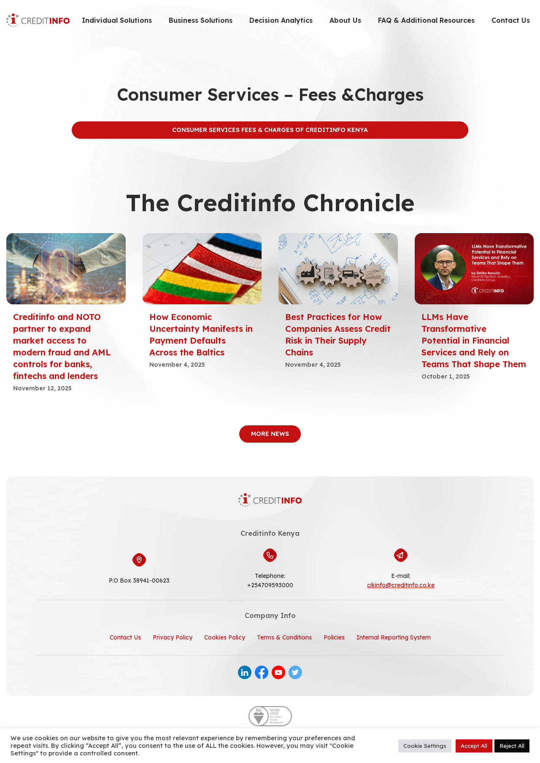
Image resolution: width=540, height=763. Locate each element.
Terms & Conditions (284, 637)
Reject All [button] (512, 745)
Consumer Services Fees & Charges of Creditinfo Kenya (270, 130)
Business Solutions (200, 20)
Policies (334, 637)
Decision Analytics (281, 20)
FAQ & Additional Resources (426, 20)
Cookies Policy (224, 637)
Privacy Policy (172, 637)
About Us (345, 20)
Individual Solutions (117, 20)
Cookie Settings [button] (424, 745)
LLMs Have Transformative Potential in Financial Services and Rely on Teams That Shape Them (473, 340)
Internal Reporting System (393, 637)
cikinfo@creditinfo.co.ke (401, 585)
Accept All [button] (474, 745)
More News (270, 434)
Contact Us (510, 20)
